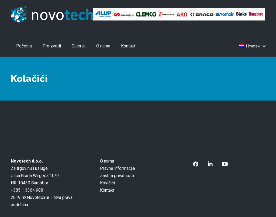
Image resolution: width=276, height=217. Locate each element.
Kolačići (107, 182)
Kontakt (107, 190)
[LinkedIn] (210, 164)
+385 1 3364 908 (27, 190)
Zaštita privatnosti (117, 175)
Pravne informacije (117, 168)
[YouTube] (225, 164)
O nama (107, 161)
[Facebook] (195, 164)
